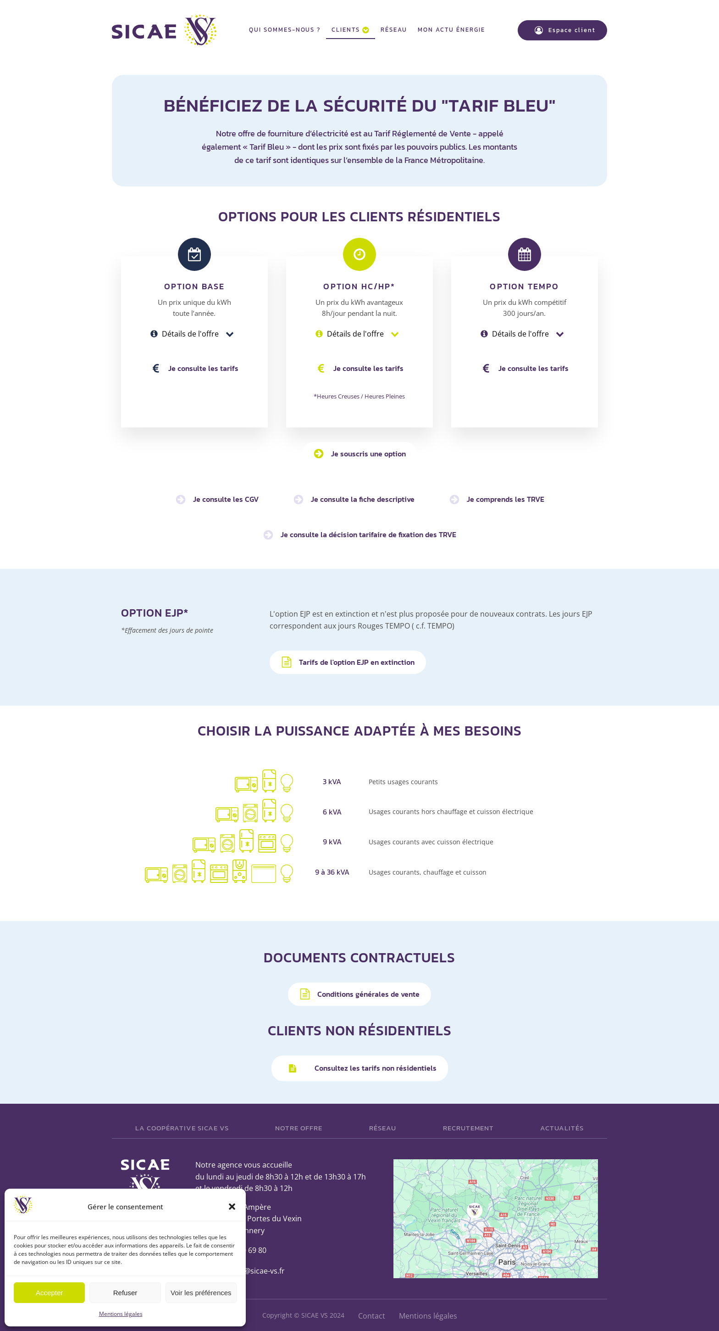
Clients (350, 29)
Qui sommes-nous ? (285, 29)
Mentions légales (121, 1314)
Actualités (562, 1127)
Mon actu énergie (451, 29)
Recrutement (468, 1127)
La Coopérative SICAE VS (182, 1127)
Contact (371, 1314)
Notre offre (298, 1127)
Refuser (125, 1293)
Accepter (49, 1293)
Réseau (394, 29)
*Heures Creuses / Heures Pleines (359, 395)
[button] (232, 1206)
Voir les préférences (201, 1293)
